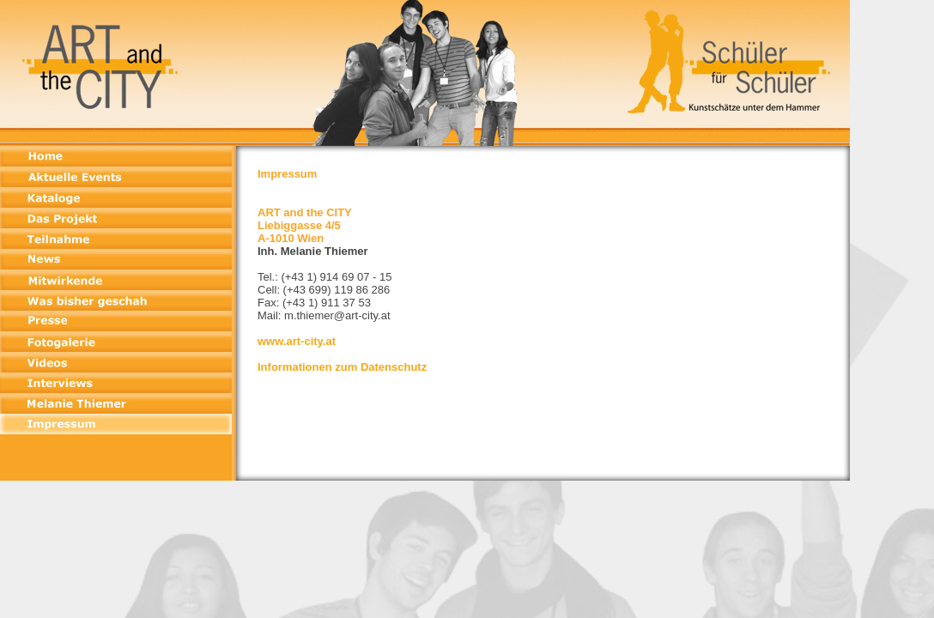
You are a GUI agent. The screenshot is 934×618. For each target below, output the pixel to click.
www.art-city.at (297, 341)
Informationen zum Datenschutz (342, 366)
